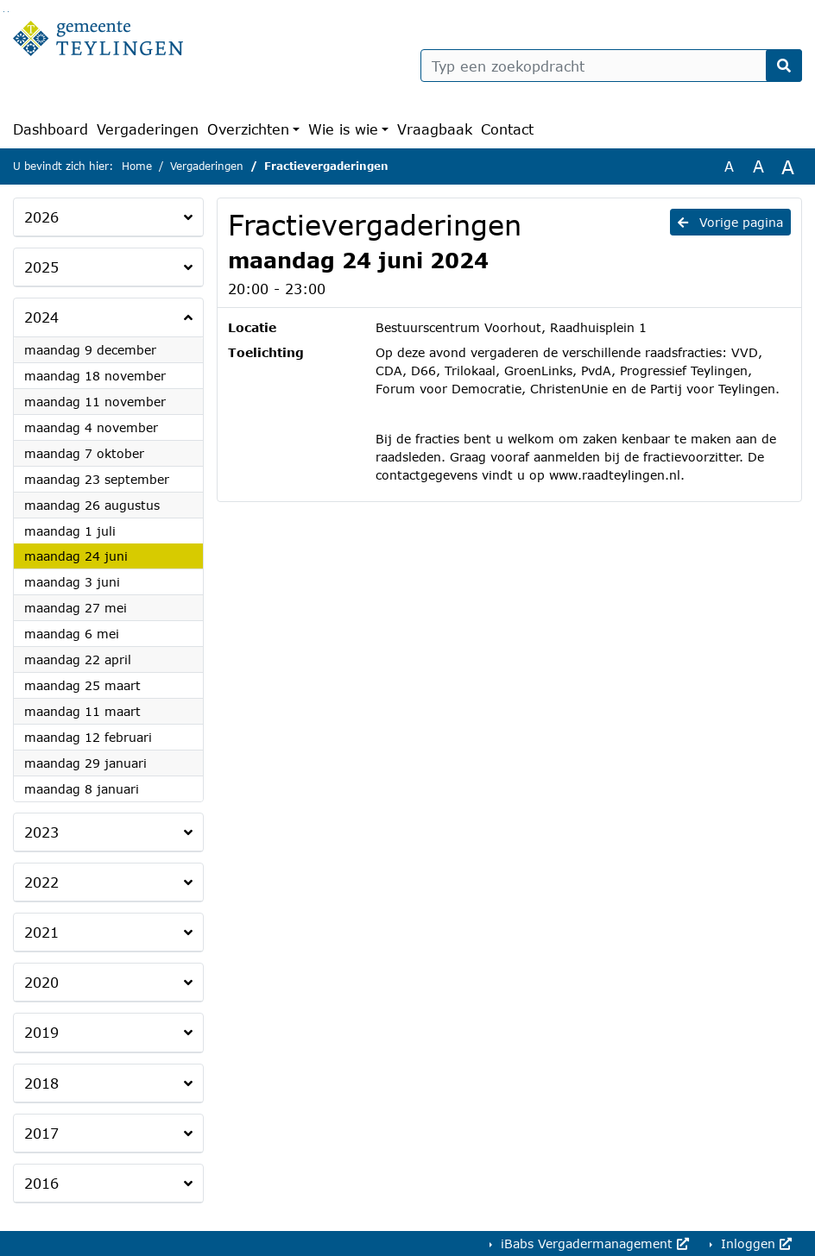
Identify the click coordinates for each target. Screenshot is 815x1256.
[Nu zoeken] (784, 65)
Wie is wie (343, 129)
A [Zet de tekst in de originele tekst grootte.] (729, 166)
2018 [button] (41, 1083)
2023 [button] (41, 832)
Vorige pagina (730, 222)
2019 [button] (41, 1032)
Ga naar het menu (8, 11)
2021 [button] (41, 932)
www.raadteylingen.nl (614, 475)
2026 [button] (41, 217)
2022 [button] (41, 882)
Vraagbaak (434, 129)
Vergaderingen (148, 129)
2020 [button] (41, 982)
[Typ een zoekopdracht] (611, 65)
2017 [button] (41, 1133)
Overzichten (248, 129)
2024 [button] (41, 317)
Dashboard (50, 129)
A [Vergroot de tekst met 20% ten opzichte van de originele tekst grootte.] (758, 166)
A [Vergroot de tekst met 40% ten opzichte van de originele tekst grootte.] (787, 166)
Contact (507, 129)
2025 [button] (41, 267)
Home (137, 166)
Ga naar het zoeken (3, 11)
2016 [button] (41, 1183)
